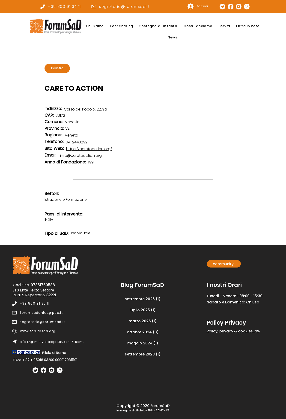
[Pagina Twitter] (222, 6)
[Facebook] (43, 370)
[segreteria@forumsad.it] (120, 6)
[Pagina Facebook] (230, 6)
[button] (94, 26)
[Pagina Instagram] (247, 6)
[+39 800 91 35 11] (60, 6)
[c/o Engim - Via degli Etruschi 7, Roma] (48, 341)
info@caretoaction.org (81, 155)
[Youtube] (51, 370)
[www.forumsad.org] (48, 331)
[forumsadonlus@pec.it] (48, 312)
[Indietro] (57, 68)
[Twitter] (35, 370)
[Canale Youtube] (238, 6)
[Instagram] (60, 370)
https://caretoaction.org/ (89, 148)
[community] (224, 264)
